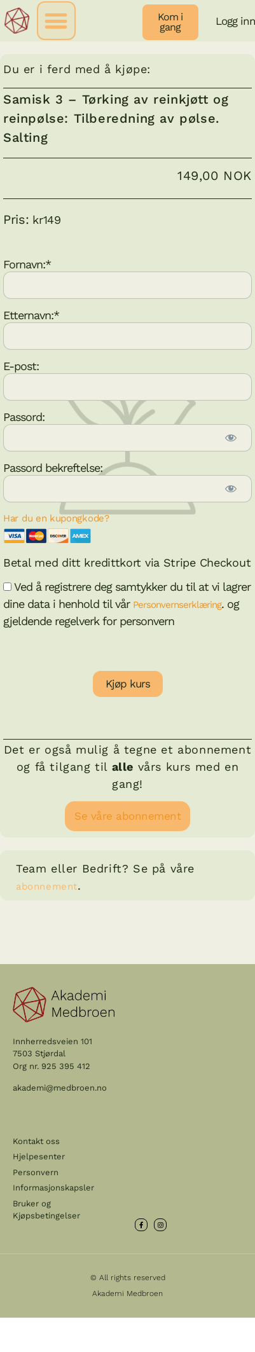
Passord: (24, 416)
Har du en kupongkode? (56, 518)
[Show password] (230, 438)
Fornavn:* (27, 263)
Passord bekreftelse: (52, 467)
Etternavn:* (31, 314)
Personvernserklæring (177, 604)
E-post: (21, 365)
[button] (56, 20)
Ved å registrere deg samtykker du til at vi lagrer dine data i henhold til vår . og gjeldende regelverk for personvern (127, 604)
